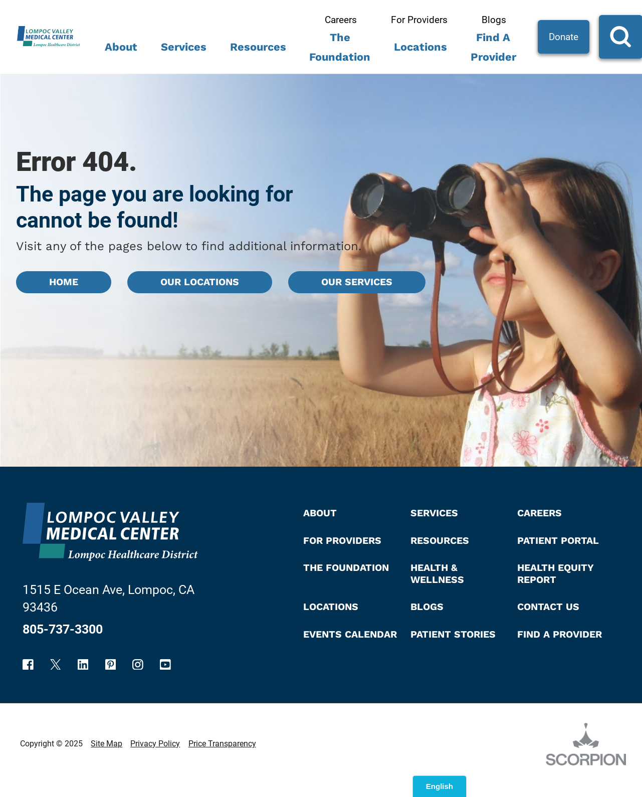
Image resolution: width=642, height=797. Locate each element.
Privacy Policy (155, 743)
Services (183, 47)
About (121, 47)
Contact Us (548, 607)
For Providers (419, 20)
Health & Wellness (437, 573)
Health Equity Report (555, 573)
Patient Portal (558, 540)
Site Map (106, 743)
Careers (341, 20)
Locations (420, 47)
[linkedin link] (83, 664)
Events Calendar (350, 634)
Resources (258, 47)
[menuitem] (121, 51)
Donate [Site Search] (563, 37)
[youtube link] (165, 664)
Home (63, 282)
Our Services (356, 282)
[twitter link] (55, 664)
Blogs (494, 20)
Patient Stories (453, 634)
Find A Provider (493, 47)
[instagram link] (137, 664)
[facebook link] (28, 664)
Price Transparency (222, 743)
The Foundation (339, 47)
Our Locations (199, 282)
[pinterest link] (110, 664)
